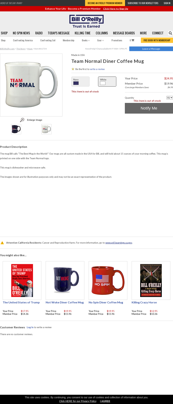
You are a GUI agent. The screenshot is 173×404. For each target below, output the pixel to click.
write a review (97, 69)
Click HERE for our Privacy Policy (77, 401)
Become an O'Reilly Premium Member (105, 3)
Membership (68, 40)
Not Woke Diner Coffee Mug (65, 302)
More (143, 33)
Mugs (30, 48)
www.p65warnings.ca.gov (118, 242)
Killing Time (82, 33)
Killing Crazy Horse (144, 302)
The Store (21, 48)
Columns (102, 33)
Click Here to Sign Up (115, 8)
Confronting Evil (47, 40)
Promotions (116, 40)
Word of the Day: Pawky (11, 3)
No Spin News (21, 33)
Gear (100, 40)
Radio (39, 33)
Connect (158, 33)
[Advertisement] (86, 207)
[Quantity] (169, 97)
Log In (30, 327)
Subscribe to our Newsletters (143, 3)
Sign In (167, 3)
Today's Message (59, 33)
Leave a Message (151, 48)
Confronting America (23, 40)
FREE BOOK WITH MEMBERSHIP (157, 40)
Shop (4, 33)
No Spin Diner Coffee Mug (106, 302)
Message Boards (124, 33)
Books (86, 40)
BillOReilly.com (7, 48)
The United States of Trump (21, 302)
